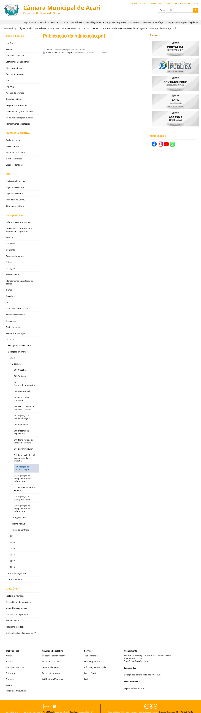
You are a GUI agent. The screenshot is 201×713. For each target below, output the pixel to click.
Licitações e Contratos (71, 28)
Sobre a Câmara (13, 35)
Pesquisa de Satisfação (153, 22)
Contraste (182, 3)
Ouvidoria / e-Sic (48, 22)
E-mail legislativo (93, 22)
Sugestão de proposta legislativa (183, 22)
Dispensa (94, 28)
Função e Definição (15, 661)
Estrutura (10, 667)
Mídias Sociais (158, 136)
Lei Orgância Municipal (52, 672)
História (9, 655)
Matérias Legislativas (51, 655)
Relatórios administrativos (54, 649)
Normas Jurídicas (92, 655)
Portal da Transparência (71, 22)
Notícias (10, 672)
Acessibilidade (156, 3)
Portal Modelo (49, 706)
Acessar (194, 3)
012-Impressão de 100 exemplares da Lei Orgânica (123, 28)
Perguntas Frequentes (116, 22)
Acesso (9, 649)
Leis (6, 171)
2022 (85, 28)
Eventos (9, 678)
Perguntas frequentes (16, 684)
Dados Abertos (91, 667)
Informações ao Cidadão (95, 661)
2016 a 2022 (53, 28)
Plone (50, 708)
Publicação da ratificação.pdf (58, 52)
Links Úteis (10, 583)
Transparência (39, 28)
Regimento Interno (51, 667)
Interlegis (74, 706)
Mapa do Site (140, 3)
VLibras (170, 3)
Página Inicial (30, 22)
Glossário (134, 22)
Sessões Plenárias (50, 661)
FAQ (86, 672)
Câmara (49, 50)
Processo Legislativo (16, 131)
